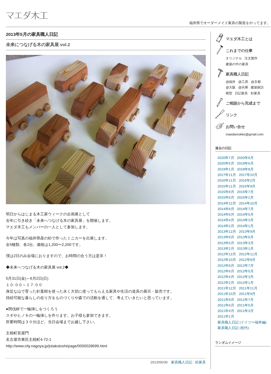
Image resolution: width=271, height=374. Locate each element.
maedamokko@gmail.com (245, 134)
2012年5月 (245, 271)
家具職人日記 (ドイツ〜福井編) (242, 322)
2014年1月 (245, 226)
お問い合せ (235, 127)
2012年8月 (226, 265)
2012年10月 (227, 259)
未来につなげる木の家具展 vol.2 (38, 44)
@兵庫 (243, 87)
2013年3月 (245, 243)
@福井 (230, 81)
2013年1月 (245, 248)
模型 (229, 93)
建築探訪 (257, 87)
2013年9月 (247, 231)
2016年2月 (247, 180)
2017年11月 (227, 175)
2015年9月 (247, 186)
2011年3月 (245, 311)
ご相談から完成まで (243, 103)
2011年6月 (226, 305)
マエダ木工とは (239, 39)
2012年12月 (227, 254)
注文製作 (251, 58)
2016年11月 (227, 180)
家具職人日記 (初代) (233, 328)
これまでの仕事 (239, 50)
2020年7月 (226, 158)
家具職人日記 (181, 362)
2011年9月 (247, 294)
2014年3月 (245, 220)
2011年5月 (245, 305)
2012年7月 (245, 265)
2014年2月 (226, 226)
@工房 (243, 81)
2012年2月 (226, 282)
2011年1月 (226, 316)
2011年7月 (245, 299)
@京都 (255, 81)
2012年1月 (245, 282)
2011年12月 (227, 288)
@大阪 (230, 87)
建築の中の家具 (237, 64)
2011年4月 (226, 311)
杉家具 (200, 362)
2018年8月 (245, 169)
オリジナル (234, 58)
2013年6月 (245, 237)
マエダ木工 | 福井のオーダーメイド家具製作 (138, 10)
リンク (231, 115)
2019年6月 (245, 163)
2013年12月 (227, 231)
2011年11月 (248, 288)
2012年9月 (247, 259)
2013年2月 (226, 248)
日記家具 (241, 93)
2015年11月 (227, 186)
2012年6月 (226, 271)
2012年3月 (245, 277)
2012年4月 (226, 277)
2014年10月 (248, 203)
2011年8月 (226, 299)
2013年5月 (226, 243)
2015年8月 (226, 192)
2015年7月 (245, 192)
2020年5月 (226, 163)
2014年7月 (245, 209)
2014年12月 (227, 203)
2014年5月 (245, 214)
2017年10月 (248, 175)
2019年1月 (226, 169)
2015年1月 (245, 197)
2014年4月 (226, 220)
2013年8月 (226, 237)
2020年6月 (245, 158)
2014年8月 (226, 209)
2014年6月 (226, 214)
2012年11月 (248, 254)
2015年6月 (226, 197)
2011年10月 (227, 294)
